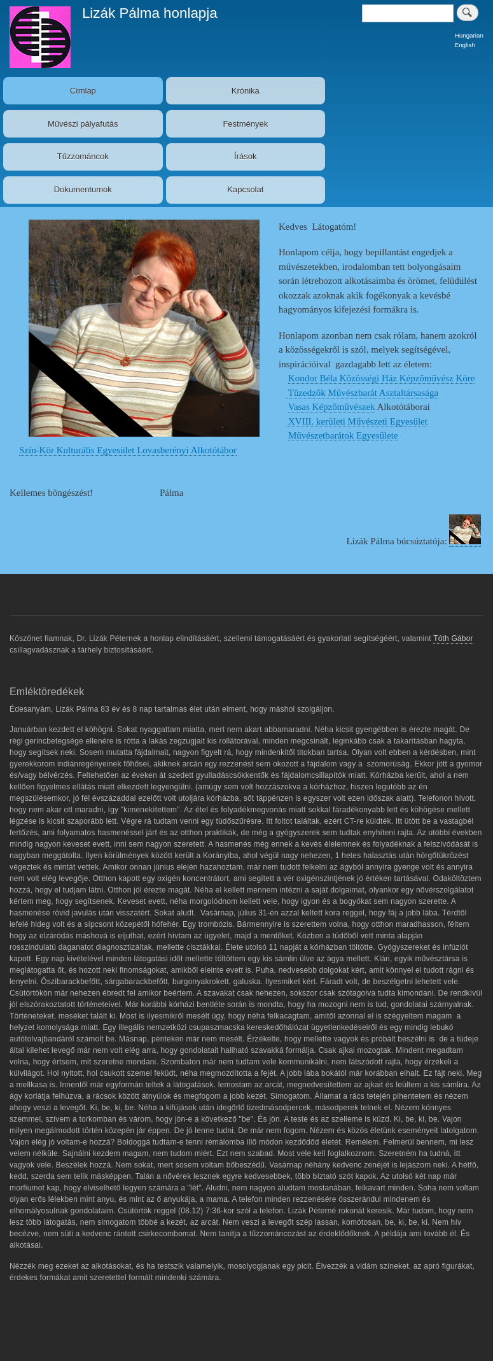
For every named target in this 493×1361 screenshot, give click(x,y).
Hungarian (469, 35)
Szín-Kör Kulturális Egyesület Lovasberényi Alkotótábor (128, 450)
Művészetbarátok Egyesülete (343, 435)
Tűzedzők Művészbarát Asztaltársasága (362, 393)
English (465, 44)
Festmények (245, 124)
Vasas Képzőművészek (331, 407)
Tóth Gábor (453, 638)
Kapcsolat (245, 189)
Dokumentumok (83, 189)
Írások (245, 156)
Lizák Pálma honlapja (150, 13)
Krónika (246, 90)
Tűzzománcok (83, 156)
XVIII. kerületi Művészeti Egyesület (356, 421)
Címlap (83, 90)
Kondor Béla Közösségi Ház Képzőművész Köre (381, 378)
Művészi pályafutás (83, 124)
